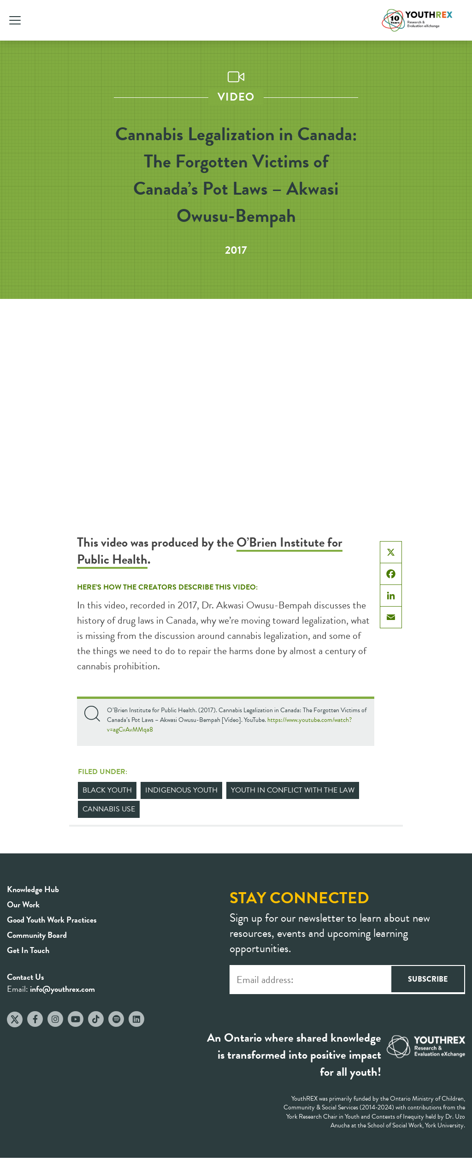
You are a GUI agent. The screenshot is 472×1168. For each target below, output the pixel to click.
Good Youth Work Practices (52, 919)
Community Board (37, 935)
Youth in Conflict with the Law (292, 790)
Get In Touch (28, 950)
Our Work (23, 904)
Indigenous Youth (181, 790)
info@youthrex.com (62, 989)
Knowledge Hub (33, 889)
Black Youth (107, 790)
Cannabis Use (109, 809)
